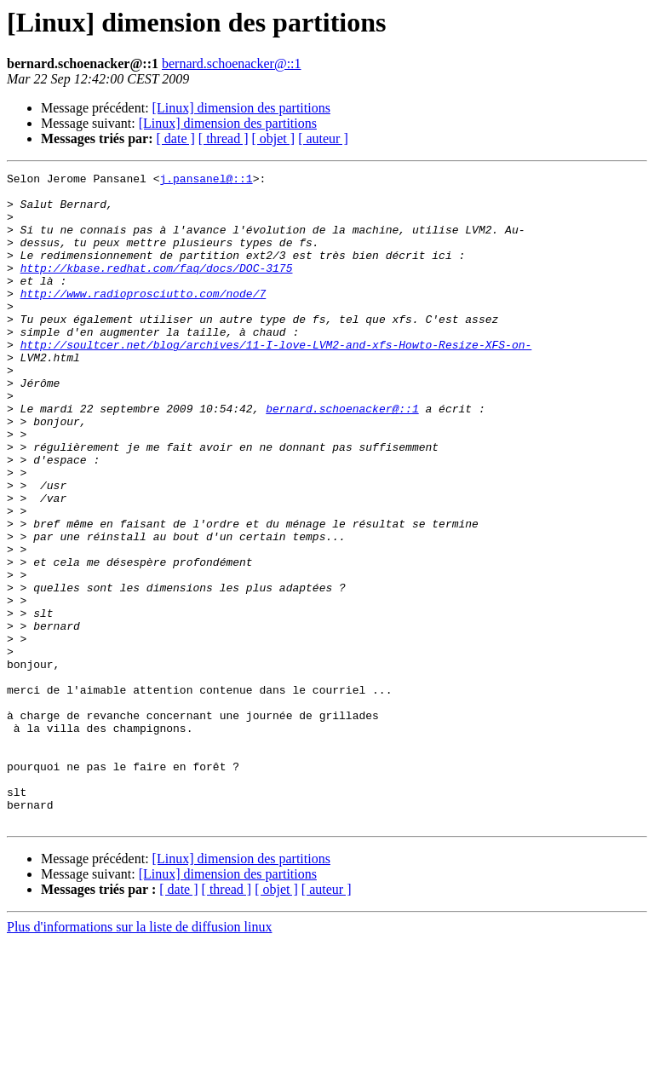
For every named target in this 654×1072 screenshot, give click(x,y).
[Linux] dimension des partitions (241, 108)
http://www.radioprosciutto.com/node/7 (143, 318)
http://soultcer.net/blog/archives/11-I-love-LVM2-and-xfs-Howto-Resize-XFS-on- (276, 380)
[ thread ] (223, 138)
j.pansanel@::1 (205, 180)
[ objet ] (273, 138)
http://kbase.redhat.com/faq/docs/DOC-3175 (156, 288)
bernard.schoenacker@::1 (231, 63)
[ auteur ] (323, 138)
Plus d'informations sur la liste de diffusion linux (139, 1057)
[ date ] (176, 138)
